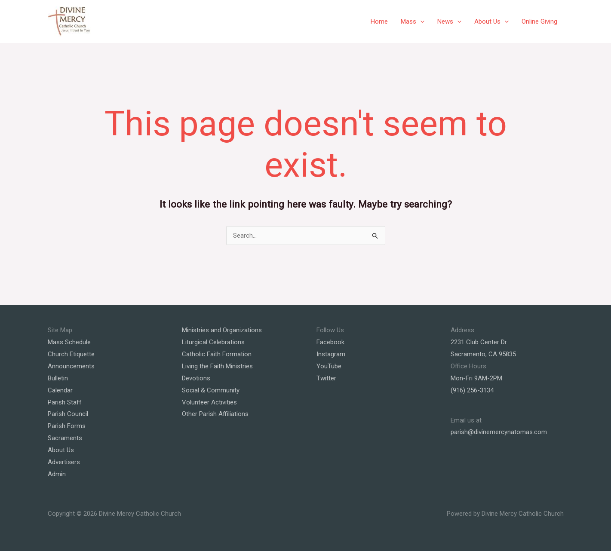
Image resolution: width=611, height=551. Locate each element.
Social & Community (210, 390)
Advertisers (64, 462)
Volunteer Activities (209, 402)
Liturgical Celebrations (213, 342)
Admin (57, 474)
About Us (491, 21)
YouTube (328, 366)
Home (379, 21)
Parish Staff (65, 402)
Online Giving (539, 21)
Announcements (71, 366)
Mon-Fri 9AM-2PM (476, 378)
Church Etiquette (71, 354)
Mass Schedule (69, 342)
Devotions (196, 378)
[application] (420, 21)
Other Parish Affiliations (215, 414)
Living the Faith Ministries (217, 366)
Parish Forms (67, 426)
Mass (412, 21)
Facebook (330, 342)
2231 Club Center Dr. (479, 342)
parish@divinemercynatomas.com (499, 432)
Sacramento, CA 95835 (483, 354)
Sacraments (65, 438)
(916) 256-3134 (472, 390)
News (449, 21)
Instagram (330, 354)
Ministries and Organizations (222, 330)
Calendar (60, 390)
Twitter (326, 378)
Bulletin (58, 378)
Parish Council (68, 414)
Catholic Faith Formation (217, 354)
